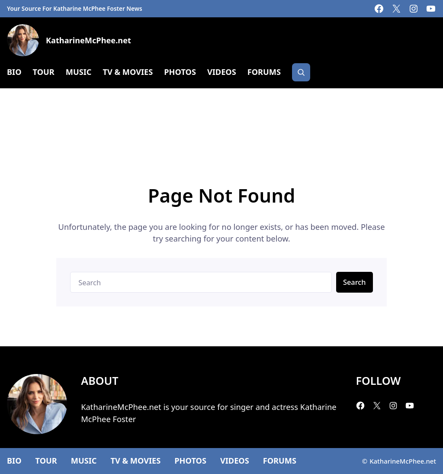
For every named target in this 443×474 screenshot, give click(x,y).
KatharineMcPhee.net (88, 40)
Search (354, 282)
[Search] (301, 72)
